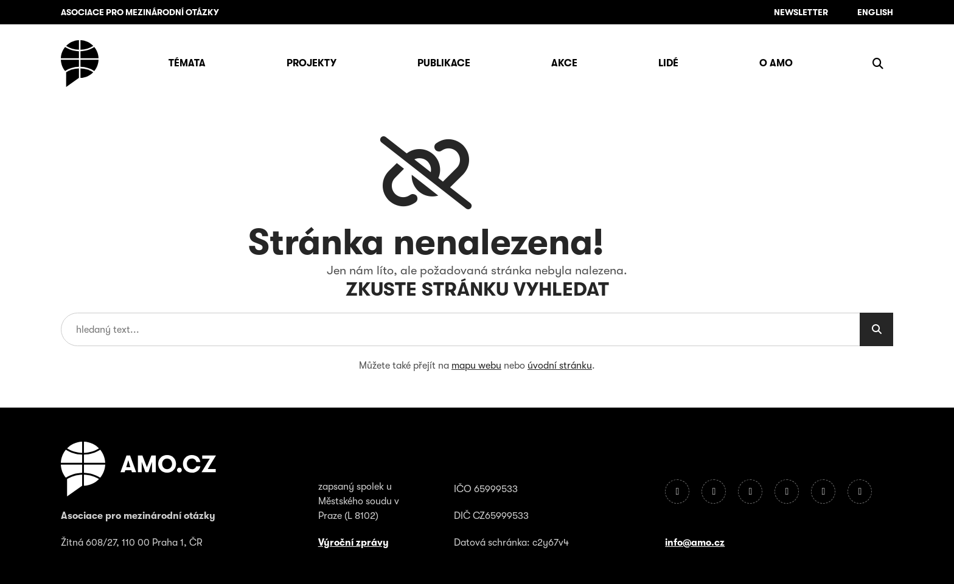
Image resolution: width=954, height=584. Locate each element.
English (875, 12)
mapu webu (476, 365)
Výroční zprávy (353, 542)
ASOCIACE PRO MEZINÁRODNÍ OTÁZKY (140, 12)
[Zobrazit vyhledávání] (878, 63)
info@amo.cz (695, 542)
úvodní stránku (559, 365)
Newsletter (801, 12)
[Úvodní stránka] (80, 63)
